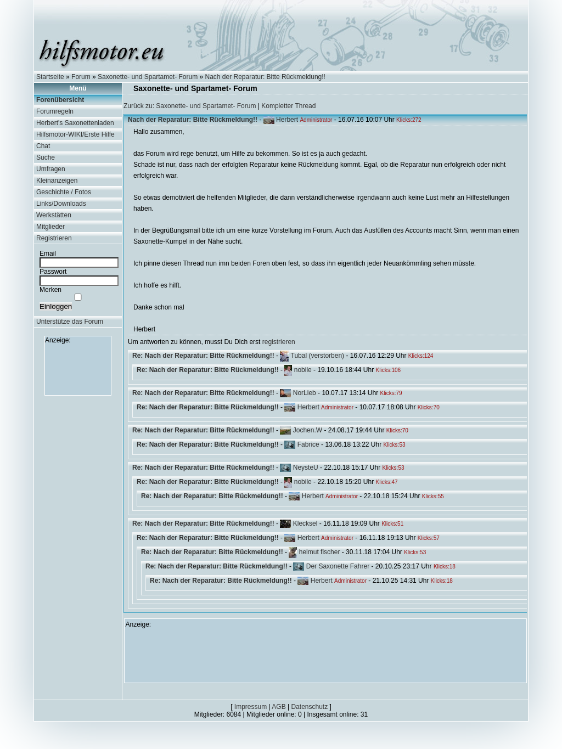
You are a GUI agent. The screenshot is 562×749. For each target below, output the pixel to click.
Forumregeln (55, 111)
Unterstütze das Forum (69, 321)
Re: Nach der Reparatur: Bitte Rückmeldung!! (203, 355)
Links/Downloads (61, 203)
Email (48, 253)
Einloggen (56, 306)
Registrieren (54, 238)
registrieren (278, 342)
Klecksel (305, 523)
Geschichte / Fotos (63, 192)
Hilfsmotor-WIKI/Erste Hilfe (75, 134)
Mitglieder (50, 226)
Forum (81, 77)
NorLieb (304, 393)
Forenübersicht (60, 100)
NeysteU (305, 467)
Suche (45, 157)
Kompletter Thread (288, 106)
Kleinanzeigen (56, 180)
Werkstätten (53, 215)
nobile (303, 370)
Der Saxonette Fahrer (337, 566)
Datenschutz (309, 707)
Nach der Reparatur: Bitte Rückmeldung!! (265, 77)
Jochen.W (307, 430)
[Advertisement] (78, 368)
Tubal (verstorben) (318, 355)
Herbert (287, 119)
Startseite (50, 77)
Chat (43, 146)
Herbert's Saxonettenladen (75, 123)
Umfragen (50, 169)
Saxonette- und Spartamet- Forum (148, 77)
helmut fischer (319, 552)
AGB (278, 707)
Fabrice (308, 444)
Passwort (53, 271)
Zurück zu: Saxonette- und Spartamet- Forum (189, 106)
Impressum (250, 707)
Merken (50, 290)
